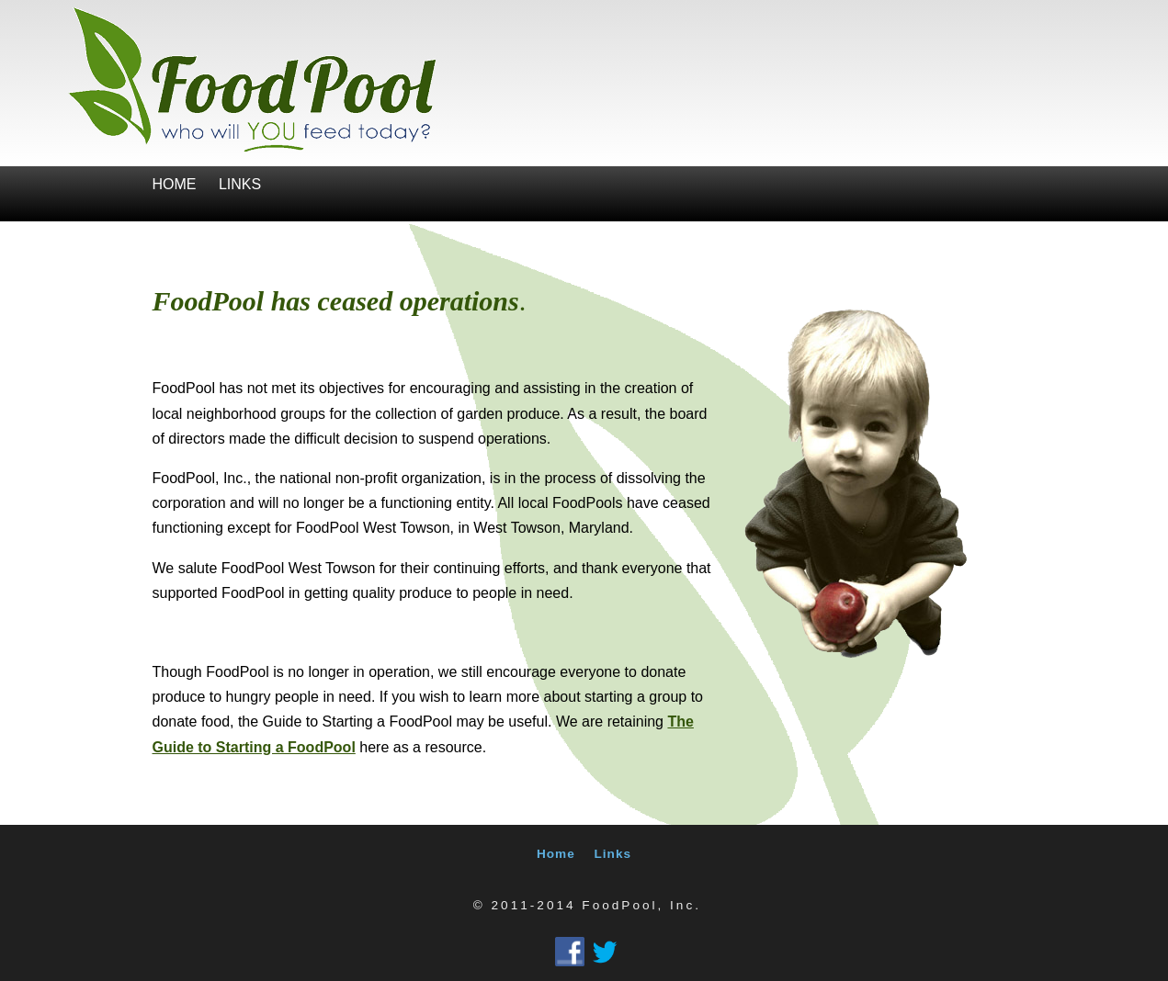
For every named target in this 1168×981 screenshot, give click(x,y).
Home (175, 184)
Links (240, 184)
